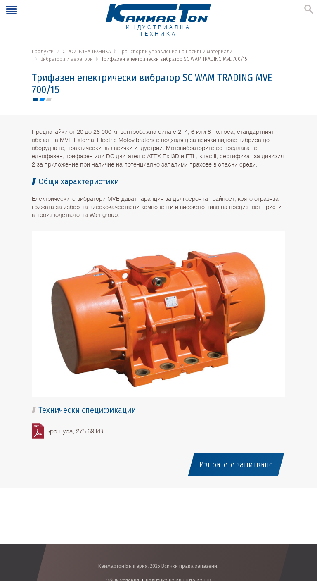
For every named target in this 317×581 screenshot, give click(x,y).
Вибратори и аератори (66, 59)
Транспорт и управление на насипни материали (176, 51)
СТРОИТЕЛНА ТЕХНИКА (86, 51)
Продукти (43, 51)
